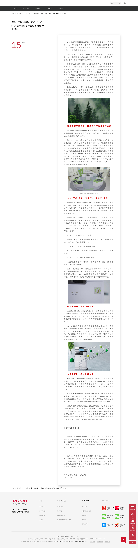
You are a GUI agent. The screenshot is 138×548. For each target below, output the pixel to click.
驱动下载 (59, 511)
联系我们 (84, 520)
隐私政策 (92, 541)
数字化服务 (42, 511)
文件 (72, 536)
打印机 (57, 536)
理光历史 (84, 507)
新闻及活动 (85, 524)
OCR (76, 536)
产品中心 (42, 507)
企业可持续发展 (86, 511)
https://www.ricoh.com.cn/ (78, 478)
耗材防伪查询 (61, 515)
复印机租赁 (60, 507)
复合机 (63, 536)
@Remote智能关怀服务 (64, 520)
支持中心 (42, 520)
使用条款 (107, 541)
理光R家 (84, 515)
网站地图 (100, 541)
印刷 (67, 536)
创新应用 (42, 515)
